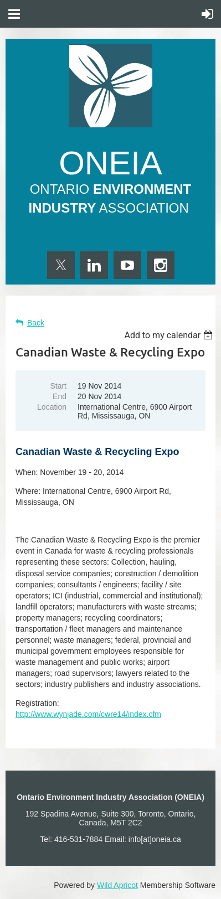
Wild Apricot (117, 885)
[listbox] (169, 335)
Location (51, 406)
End (59, 396)
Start (58, 385)
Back (35, 322)
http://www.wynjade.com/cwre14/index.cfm (88, 714)
